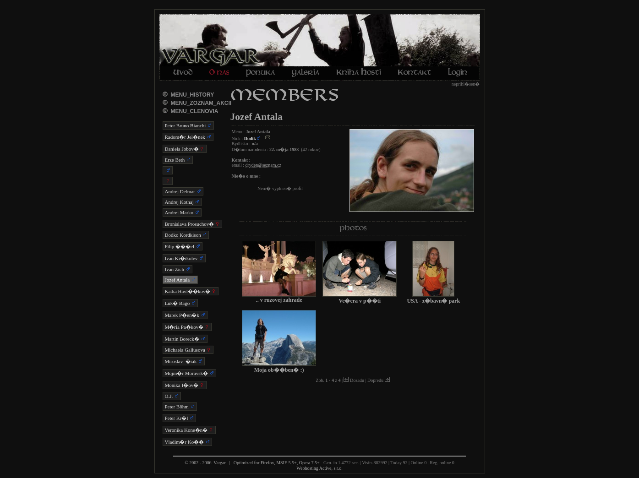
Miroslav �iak (183, 361)
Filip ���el (182, 246)
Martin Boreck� (185, 339)
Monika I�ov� (184, 385)
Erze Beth (178, 160)
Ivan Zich (177, 269)
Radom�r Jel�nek (188, 137)
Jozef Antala (180, 279)
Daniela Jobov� (185, 149)
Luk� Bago (180, 303)
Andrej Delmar (183, 191)
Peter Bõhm (180, 406)
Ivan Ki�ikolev (184, 258)
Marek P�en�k (185, 315)
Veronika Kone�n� (189, 430)
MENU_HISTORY (192, 95)
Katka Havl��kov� (191, 291)
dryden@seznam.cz (263, 165)
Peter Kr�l (179, 418)
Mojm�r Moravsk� (189, 373)
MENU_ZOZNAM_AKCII (201, 103)
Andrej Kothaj (182, 202)
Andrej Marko (182, 212)
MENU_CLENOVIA (194, 111)
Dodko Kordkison (186, 235)
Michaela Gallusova (188, 350)
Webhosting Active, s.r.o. (319, 468)
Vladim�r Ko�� (187, 442)
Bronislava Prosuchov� (192, 224)
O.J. (172, 396)
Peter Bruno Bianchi (188, 125)
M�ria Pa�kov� (187, 327)
